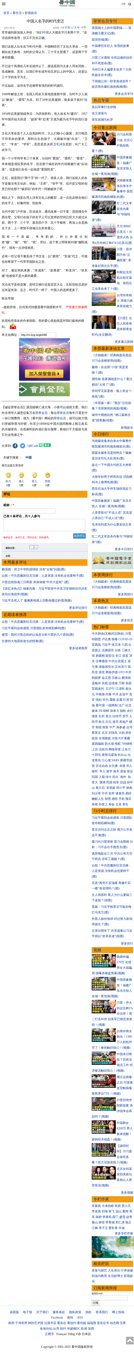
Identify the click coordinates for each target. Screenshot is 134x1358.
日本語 (86, 1334)
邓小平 (120, 787)
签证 (130, 771)
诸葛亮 (120, 793)
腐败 (112, 699)
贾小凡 (126, 1206)
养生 (125, 804)
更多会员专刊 (124, 94)
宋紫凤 (96, 1206)
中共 (128, 672)
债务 (95, 716)
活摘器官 (108, 650)
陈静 (99, 1217)
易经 (128, 793)
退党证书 (103, 1323)
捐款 (88, 1312)
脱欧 (123, 710)
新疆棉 (100, 655)
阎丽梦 (96, 678)
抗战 (123, 782)
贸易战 (96, 644)
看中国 (100, 705)
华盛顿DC (73, 1328)
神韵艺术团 (35, 1323)
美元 (108, 716)
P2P (121, 738)
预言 (128, 799)
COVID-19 (125, 639)
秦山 (95, 1222)
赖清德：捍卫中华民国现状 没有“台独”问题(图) (33, 621)
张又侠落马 (99, 113)
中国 (46, 32)
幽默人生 (98, 799)
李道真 (96, 1211)
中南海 (100, 694)
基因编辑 (98, 743)
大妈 (122, 732)
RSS (80, 1317)
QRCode (33, 495)
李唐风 (107, 1217)
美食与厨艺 (99, 1270)
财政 (99, 727)
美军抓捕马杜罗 (102, 119)
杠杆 (102, 716)
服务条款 (59, 1312)
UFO (122, 672)
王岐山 (116, 678)
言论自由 (102, 766)
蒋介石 (101, 787)
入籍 (102, 777)
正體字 (49, 1334)
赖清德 (126, 678)
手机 (122, 799)
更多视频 (127, 1192)
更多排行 (127, 943)
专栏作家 (101, 1199)
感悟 (115, 799)
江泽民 (120, 688)
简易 (118, 1206)
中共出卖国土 (118, 661)
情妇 (99, 699)
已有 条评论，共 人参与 (21, 566)
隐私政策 (75, 1312)
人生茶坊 (114, 1270)
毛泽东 (61, 144)
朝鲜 (106, 710)
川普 (128, 633)
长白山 (122, 755)
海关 (116, 771)
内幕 (108, 694)
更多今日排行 (124, 549)
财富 (105, 727)
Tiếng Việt (74, 1334)
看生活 (17, 13)
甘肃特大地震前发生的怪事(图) (22, 693)
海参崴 (120, 727)
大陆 (115, 738)
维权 (118, 743)
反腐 (119, 699)
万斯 (122, 683)
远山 (118, 1211)
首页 (6, 13)
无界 (123, 1323)
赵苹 (129, 1217)
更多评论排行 (78, 659)
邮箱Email (97, 1293)
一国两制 (111, 705)
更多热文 (127, 620)
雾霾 (127, 738)
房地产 (123, 722)
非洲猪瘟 (105, 738)
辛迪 (122, 1228)
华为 (105, 699)
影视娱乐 (31, 13)
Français (61, 1334)
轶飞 (112, 1211)
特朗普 (96, 639)
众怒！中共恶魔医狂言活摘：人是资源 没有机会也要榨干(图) (43, 627)
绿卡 (108, 777)
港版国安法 (106, 666)
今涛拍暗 (108, 1206)
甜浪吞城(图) (100, 39)
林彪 (129, 787)
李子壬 (103, 1228)
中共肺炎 (98, 633)
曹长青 (113, 1228)
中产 (112, 727)
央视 (122, 766)
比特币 (117, 716)
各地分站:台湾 (49, 1328)
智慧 (108, 799)
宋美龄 (110, 787)
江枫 (95, 1228)
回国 (95, 777)
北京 (105, 732)
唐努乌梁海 (109, 755)
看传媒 (81, 1323)
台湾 (129, 727)
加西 (91, 1328)
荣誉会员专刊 (105, 21)
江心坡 (106, 760)
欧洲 (84, 1328)
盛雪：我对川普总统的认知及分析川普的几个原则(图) (38, 686)
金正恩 (106, 678)
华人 (129, 766)
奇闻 (95, 804)
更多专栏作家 (124, 1233)
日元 (108, 722)
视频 (97, 950)
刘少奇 (96, 793)
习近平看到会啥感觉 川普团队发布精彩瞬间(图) (34, 680)
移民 (95, 771)
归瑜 (105, 1211)
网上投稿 (118, 1312)
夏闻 (125, 1211)
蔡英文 (96, 732)
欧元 (102, 722)
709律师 (127, 743)
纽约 (63, 1328)
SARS (115, 760)
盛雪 (122, 1217)
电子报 (27, 1312)
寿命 (112, 804)
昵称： (8, 555)
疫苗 (125, 655)
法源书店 (50, 1323)
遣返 (123, 771)
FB (100, 710)
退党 (102, 672)
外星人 (103, 804)
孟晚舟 (96, 683)
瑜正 (128, 1222)
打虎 (126, 699)
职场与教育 (99, 1276)
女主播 (114, 766)
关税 (105, 683)
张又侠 (116, 644)
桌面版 (14, 1312)
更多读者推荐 (78, 700)
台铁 (118, 650)
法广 (122, 705)
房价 (128, 732)
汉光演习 (121, 666)
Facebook (57, 1317)
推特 (70, 1317)
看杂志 (61, 1323)
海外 (123, 777)
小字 (83, 27)
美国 (128, 683)
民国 (109, 782)
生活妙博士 (115, 1276)
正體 (123, 4)
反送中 (123, 694)
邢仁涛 (120, 1222)
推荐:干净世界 (17, 1323)
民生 (115, 777)
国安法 (110, 655)
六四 (125, 644)
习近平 (106, 644)
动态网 (114, 1323)
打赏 (67, 27)
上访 (95, 749)
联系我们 (102, 1312)
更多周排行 (125, 594)
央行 (130, 710)
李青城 (110, 1222)
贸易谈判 (98, 688)
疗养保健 (127, 1270)
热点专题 (101, 100)
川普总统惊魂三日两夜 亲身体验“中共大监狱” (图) (35, 634)
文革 (118, 804)
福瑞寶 (91, 1323)
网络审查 (115, 749)
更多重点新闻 (124, 341)
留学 (109, 771)
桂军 (116, 782)
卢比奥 (106, 639)
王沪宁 (110, 688)
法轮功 (103, 749)
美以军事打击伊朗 (104, 107)
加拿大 (114, 710)
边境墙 (113, 683)
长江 (118, 655)
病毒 (115, 639)
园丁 (115, 1217)
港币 (115, 722)
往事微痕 (102, 661)
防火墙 (109, 743)
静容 (102, 1222)
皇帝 (112, 793)
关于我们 (42, 1312)
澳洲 (102, 782)
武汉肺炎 (117, 633)
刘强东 (113, 732)
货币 (125, 716)
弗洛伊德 (111, 672)
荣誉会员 (41, 462)
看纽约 (71, 1323)
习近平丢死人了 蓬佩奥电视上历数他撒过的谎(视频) (37, 652)
